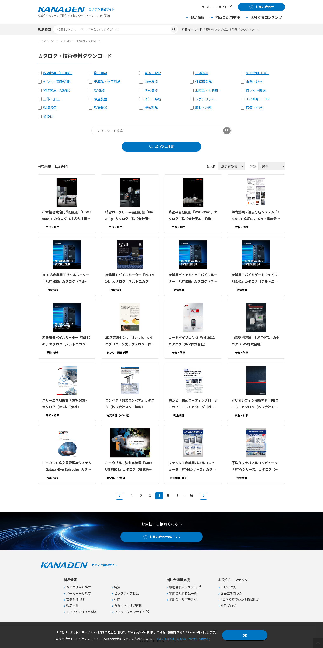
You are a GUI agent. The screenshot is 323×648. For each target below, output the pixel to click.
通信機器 (151, 81)
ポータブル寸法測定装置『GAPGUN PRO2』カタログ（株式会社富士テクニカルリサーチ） (129, 466)
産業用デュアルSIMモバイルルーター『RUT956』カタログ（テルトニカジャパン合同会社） (193, 278)
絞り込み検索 (164, 146)
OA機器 (99, 90)
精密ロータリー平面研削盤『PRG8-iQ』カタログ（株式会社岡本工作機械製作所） (129, 215)
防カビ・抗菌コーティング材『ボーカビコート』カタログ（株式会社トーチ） (193, 403)
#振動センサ (212, 29)
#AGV (224, 29)
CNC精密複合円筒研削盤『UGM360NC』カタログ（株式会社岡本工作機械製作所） (66, 215)
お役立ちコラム (231, 593)
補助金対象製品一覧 (183, 593)
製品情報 (198, 17)
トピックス (228, 587)
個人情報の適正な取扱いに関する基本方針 (183, 639)
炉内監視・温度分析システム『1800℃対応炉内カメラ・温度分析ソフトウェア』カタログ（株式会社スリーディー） (256, 215)
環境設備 (49, 107)
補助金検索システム (183, 587)
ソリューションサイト (129, 612)
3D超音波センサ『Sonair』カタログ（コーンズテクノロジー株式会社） (129, 341)
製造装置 (100, 107)
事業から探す (75, 599)
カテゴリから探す (78, 587)
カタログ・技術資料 (128, 605)
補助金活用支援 (227, 17)
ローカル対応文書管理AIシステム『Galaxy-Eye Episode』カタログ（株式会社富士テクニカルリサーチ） (66, 466)
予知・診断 (153, 98)
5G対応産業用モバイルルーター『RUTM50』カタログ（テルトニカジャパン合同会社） (65, 278)
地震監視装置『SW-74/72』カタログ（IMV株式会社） (256, 340)
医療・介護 (254, 107)
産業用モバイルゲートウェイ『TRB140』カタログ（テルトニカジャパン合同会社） (256, 278)
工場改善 (201, 72)
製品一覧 (72, 605)
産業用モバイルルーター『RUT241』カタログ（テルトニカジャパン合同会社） (66, 341)
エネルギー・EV (257, 98)
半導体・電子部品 (107, 81)
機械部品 (151, 107)
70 (191, 495)
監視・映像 (153, 72)
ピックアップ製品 (126, 593)
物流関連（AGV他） (57, 90)
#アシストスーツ (249, 29)
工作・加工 (51, 98)
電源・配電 (254, 81)
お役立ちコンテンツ (266, 17)
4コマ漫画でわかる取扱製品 (240, 599)
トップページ (46, 41)
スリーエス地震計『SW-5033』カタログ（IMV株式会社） (65, 403)
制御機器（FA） (257, 72)
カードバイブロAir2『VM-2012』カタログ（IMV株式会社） (192, 340)
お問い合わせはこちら (164, 536)
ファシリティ (205, 98)
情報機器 (151, 90)
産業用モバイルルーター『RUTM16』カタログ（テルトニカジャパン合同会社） (129, 278)
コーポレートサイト (214, 7)
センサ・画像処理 (56, 81)
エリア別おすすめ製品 (81, 612)
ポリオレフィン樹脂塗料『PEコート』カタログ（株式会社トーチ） (255, 403)
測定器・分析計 (206, 90)
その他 (48, 116)
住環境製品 (203, 81)
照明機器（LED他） (57, 72)
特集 (117, 587)
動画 (117, 599)
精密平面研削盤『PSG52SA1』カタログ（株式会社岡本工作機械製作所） (193, 215)
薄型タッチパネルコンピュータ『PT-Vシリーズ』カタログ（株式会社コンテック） (255, 466)
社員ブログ (228, 605)
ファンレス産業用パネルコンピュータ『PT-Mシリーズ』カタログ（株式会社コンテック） (192, 466)
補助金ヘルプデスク (183, 599)
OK (244, 635)
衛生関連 (100, 72)
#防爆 (233, 29)
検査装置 (100, 98)
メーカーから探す (78, 593)
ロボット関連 (256, 90)
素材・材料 (203, 107)
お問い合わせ (264, 7)
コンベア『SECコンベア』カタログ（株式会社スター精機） (129, 403)
